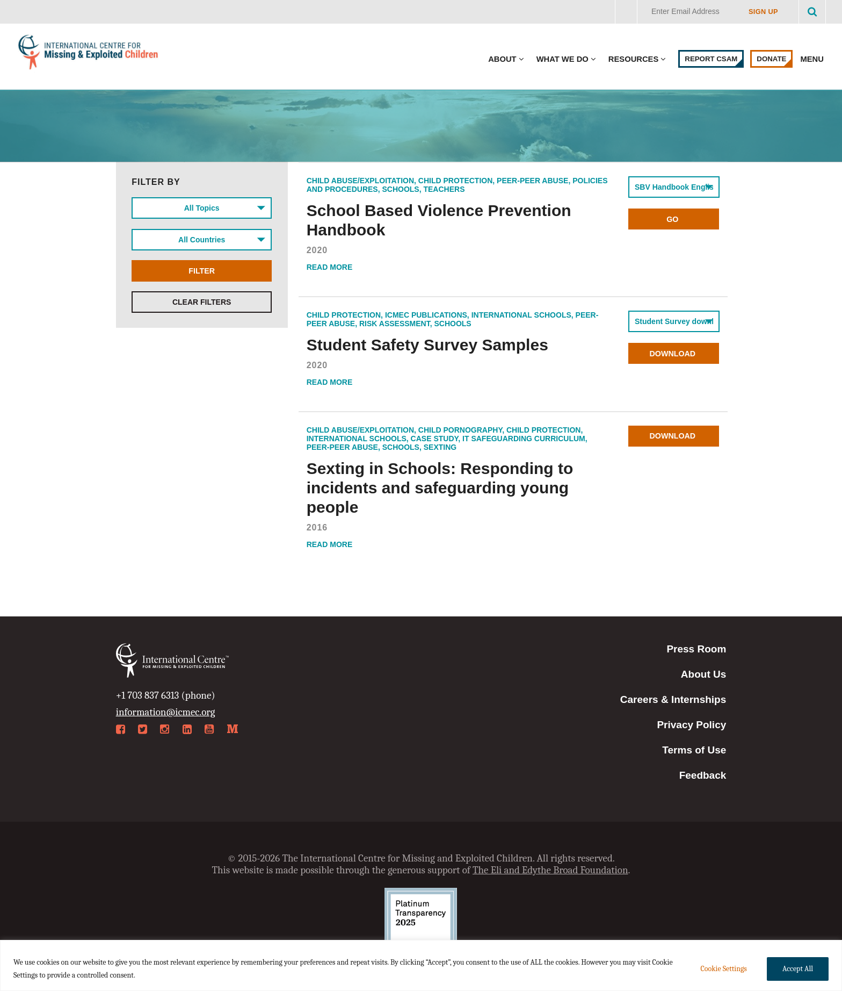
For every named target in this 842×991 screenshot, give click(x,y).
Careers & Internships (673, 699)
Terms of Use (694, 750)
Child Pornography (460, 430)
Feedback (703, 775)
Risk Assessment (394, 323)
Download (674, 353)
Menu (813, 59)
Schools (400, 189)
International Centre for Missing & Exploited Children (88, 54)
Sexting (440, 447)
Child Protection (455, 180)
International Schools (521, 315)
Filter (202, 274)
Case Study (435, 438)
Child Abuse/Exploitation (360, 180)
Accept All (797, 968)
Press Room (696, 649)
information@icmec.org (165, 712)
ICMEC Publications (426, 315)
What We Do (562, 59)
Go (674, 219)
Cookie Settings (723, 968)
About (502, 59)
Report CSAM (711, 59)
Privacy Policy (691, 724)
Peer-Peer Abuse (532, 180)
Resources (633, 59)
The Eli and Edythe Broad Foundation (550, 870)
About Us (703, 674)
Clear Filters (201, 306)
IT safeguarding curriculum (523, 438)
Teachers (443, 189)
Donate (771, 59)
